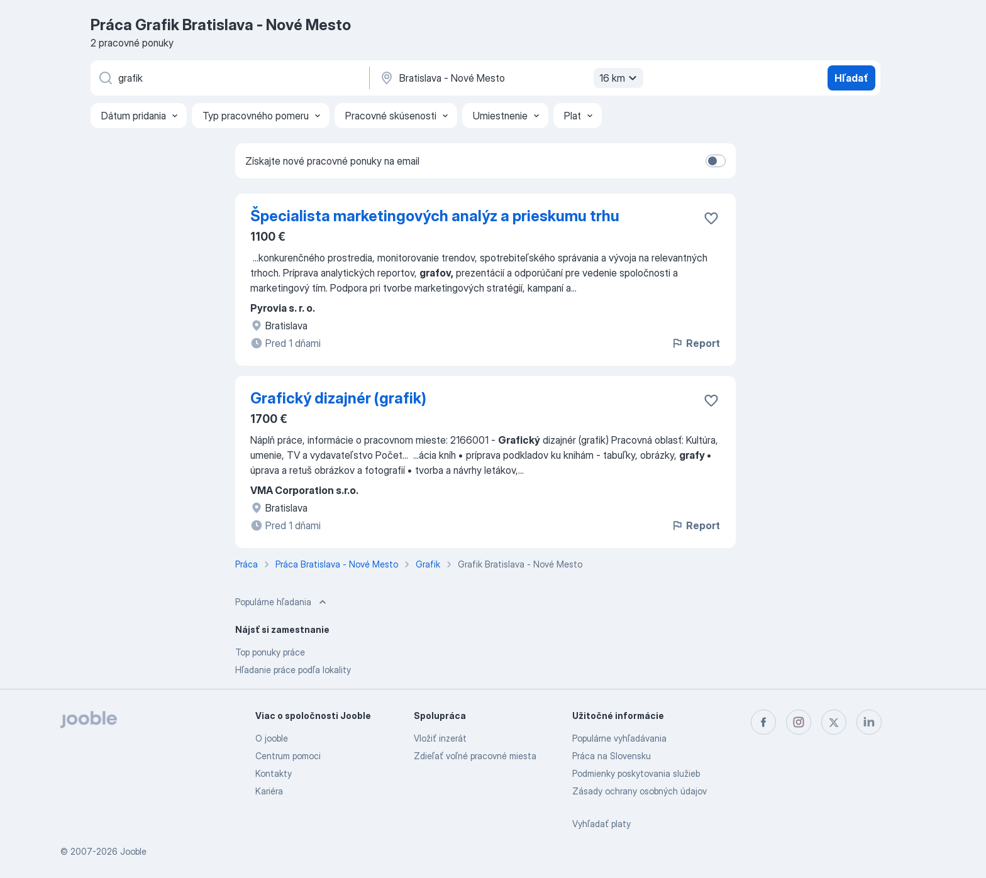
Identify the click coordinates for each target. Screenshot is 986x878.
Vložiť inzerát (440, 738)
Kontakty (273, 773)
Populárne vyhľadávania (619, 738)
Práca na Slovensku (611, 755)
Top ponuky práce (270, 652)
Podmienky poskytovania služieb (636, 773)
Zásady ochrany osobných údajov (639, 791)
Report (695, 343)
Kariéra (269, 791)
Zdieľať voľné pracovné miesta (475, 755)
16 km (619, 77)
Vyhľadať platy (601, 823)
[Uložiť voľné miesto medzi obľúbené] (711, 218)
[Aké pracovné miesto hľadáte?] (229, 78)
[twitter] (833, 722)
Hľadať (851, 78)
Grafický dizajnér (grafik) (338, 398)
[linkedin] (869, 722)
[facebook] (763, 722)
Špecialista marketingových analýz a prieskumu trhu (434, 216)
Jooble (133, 851)
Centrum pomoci (288, 755)
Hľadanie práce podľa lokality (293, 669)
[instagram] (798, 722)
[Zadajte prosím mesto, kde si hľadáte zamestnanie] (510, 78)
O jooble (271, 738)
